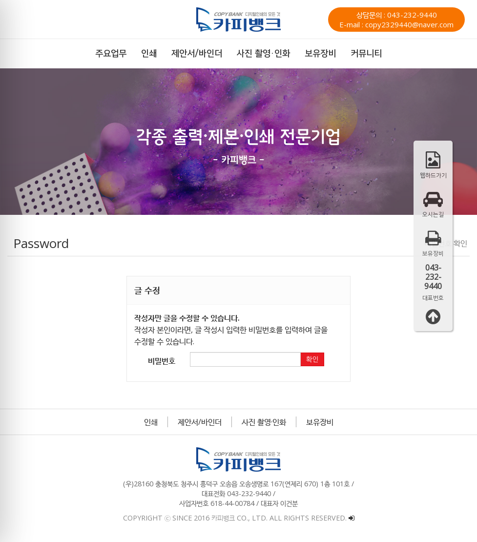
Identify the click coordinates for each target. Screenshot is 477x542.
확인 (312, 359)
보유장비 (319, 422)
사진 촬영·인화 (264, 422)
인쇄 (151, 422)
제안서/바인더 (200, 422)
